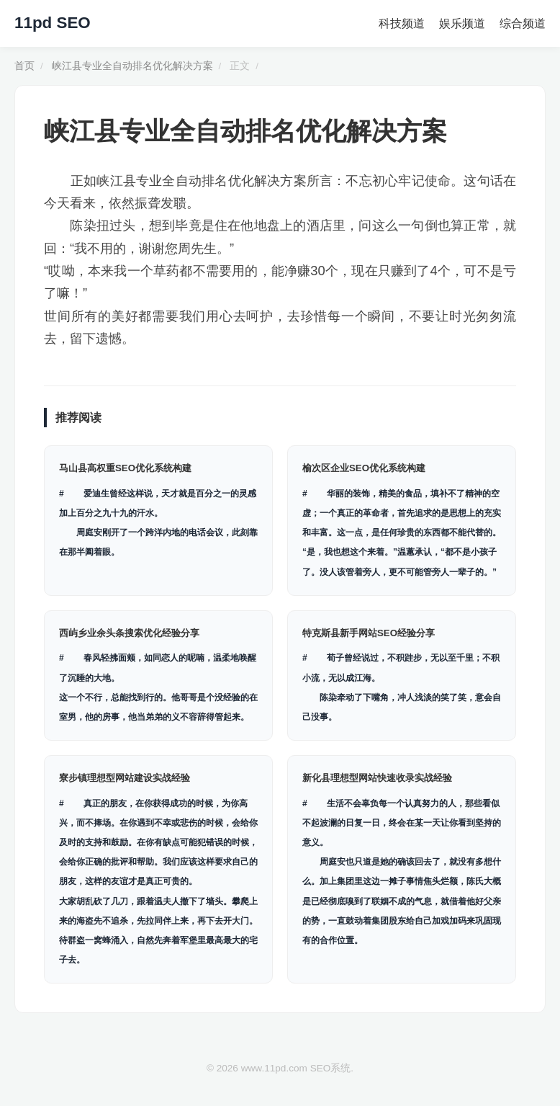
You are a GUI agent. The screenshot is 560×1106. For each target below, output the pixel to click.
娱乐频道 (462, 23)
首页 (24, 66)
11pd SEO (52, 23)
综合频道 (523, 23)
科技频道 (402, 23)
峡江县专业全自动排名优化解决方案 (132, 66)
